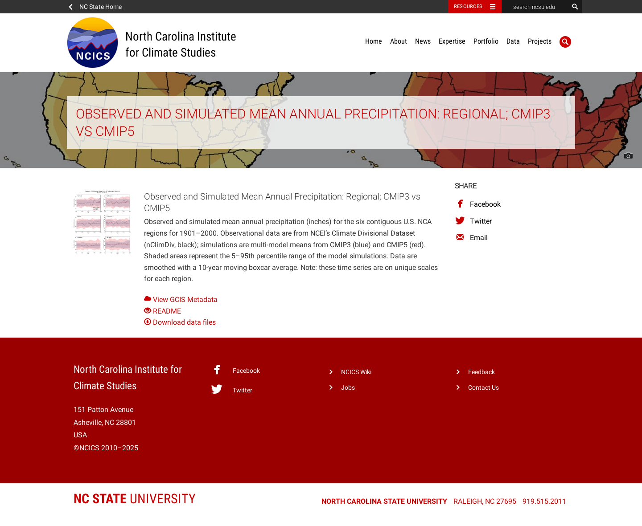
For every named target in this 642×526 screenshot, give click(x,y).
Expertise (452, 41)
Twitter (473, 221)
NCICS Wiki (356, 372)
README (162, 311)
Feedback (481, 372)
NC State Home (100, 6)
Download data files (180, 322)
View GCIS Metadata (181, 299)
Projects (539, 41)
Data (513, 41)
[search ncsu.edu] (535, 6)
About (398, 41)
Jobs (348, 387)
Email (471, 237)
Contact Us (483, 387)
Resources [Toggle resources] (468, 6)
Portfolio (485, 41)
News (423, 41)
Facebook (478, 204)
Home (373, 41)
